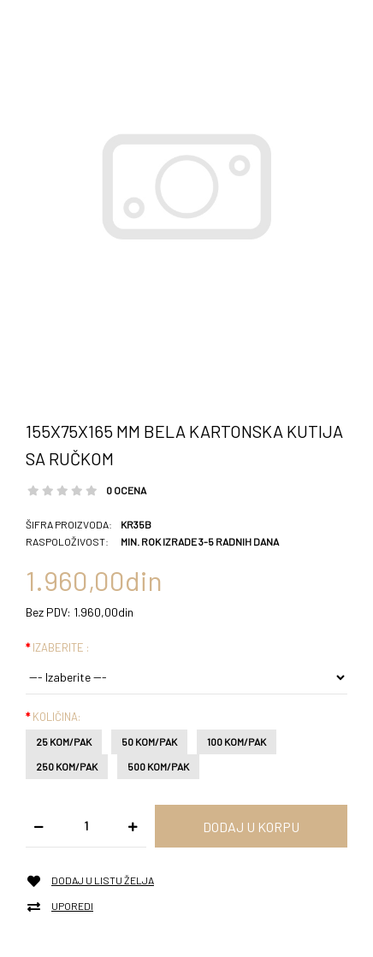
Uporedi (72, 906)
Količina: (56, 717)
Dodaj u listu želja (102, 880)
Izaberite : (61, 647)
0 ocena (126, 490)
